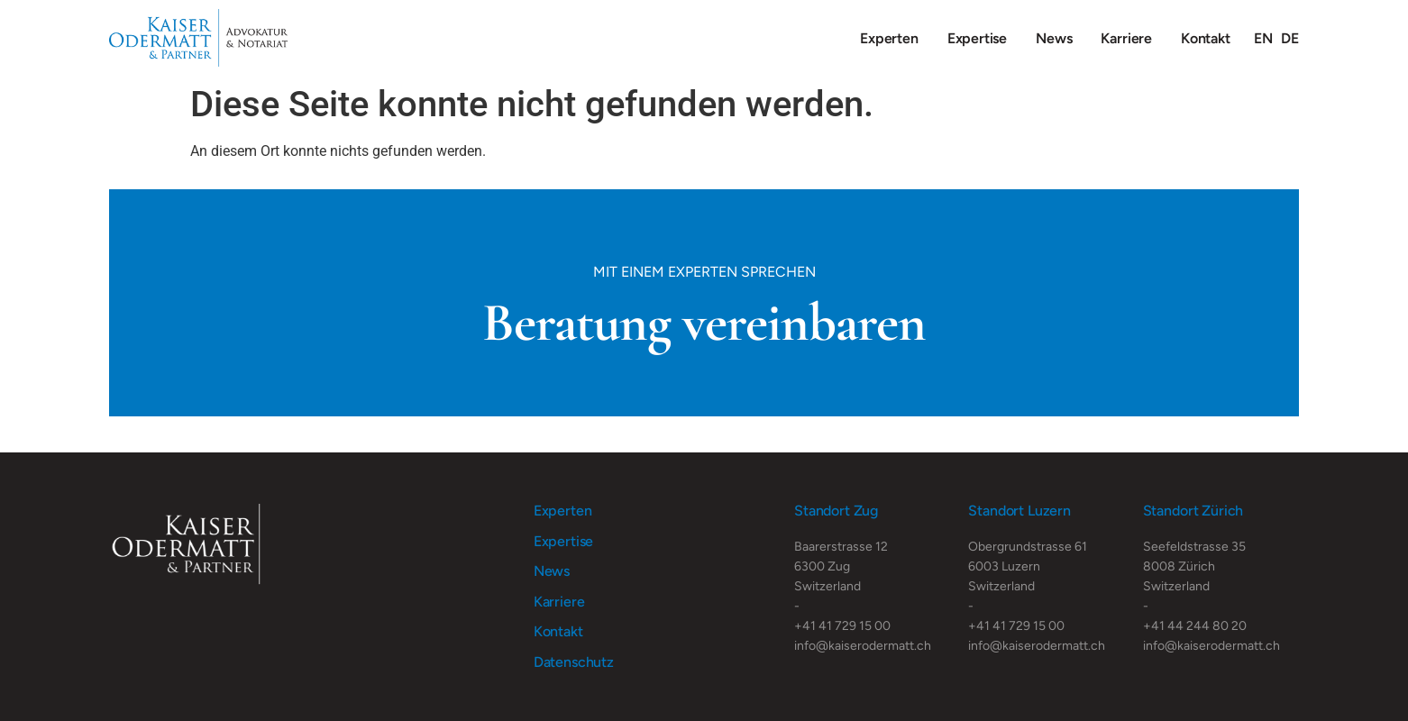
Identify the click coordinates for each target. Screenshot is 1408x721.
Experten (889, 38)
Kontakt (1205, 38)
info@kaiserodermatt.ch (862, 645)
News (1054, 38)
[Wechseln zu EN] (1263, 38)
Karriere (1126, 38)
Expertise (977, 38)
